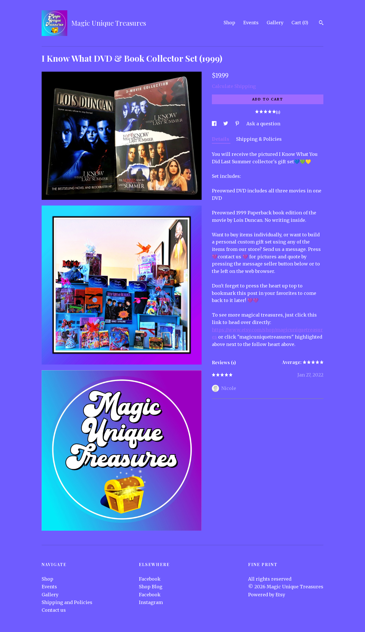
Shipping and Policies (67, 602)
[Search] (321, 23)
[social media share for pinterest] (238, 123)
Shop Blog (150, 586)
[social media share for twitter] (226, 123)
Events (251, 22)
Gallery (275, 22)
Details (221, 139)
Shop (229, 22)
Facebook (150, 579)
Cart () (299, 22)
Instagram (151, 602)
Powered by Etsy (266, 594)
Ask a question (263, 123)
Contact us (54, 610)
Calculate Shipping (234, 86)
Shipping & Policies (259, 139)
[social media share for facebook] (215, 123)
